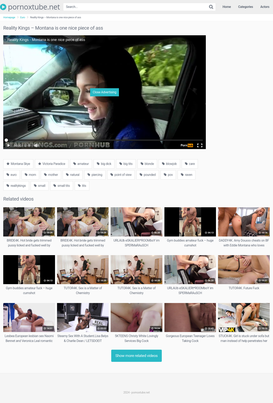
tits (82, 186)
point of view (121, 175)
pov (168, 175)
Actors (264, 7)
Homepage (9, 17)
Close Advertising (104, 92)
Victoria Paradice (51, 164)
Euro (22, 17)
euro (11, 175)
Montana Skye (18, 164)
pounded (148, 175)
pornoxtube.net (30, 7)
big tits (125, 164)
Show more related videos (136, 355)
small (39, 186)
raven (186, 175)
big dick (104, 164)
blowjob (169, 164)
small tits (61, 186)
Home (227, 7)
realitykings (16, 186)
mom (30, 175)
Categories (245, 7)
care (190, 164)
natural (72, 175)
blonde (147, 164)
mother (51, 175)
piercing (94, 175)
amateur (81, 164)
